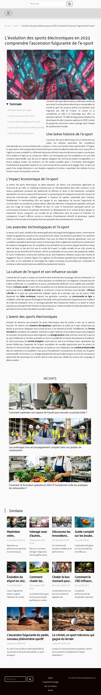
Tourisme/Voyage (50, 682)
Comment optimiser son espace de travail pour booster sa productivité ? (48, 412)
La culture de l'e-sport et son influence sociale (26, 127)
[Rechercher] (46, 3)
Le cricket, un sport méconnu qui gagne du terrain (73, 636)
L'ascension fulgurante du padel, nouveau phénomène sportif (28, 636)
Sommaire (16, 104)
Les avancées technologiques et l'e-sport (24, 121)
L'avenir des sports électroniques (21, 133)
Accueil (8, 25)
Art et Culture (51, 686)
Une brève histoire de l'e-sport (19, 110)
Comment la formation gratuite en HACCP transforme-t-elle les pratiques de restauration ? (48, 486)
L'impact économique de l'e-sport (21, 116)
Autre (50, 690)
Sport (16, 25)
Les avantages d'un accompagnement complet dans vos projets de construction (45, 448)
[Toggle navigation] (8, 13)
